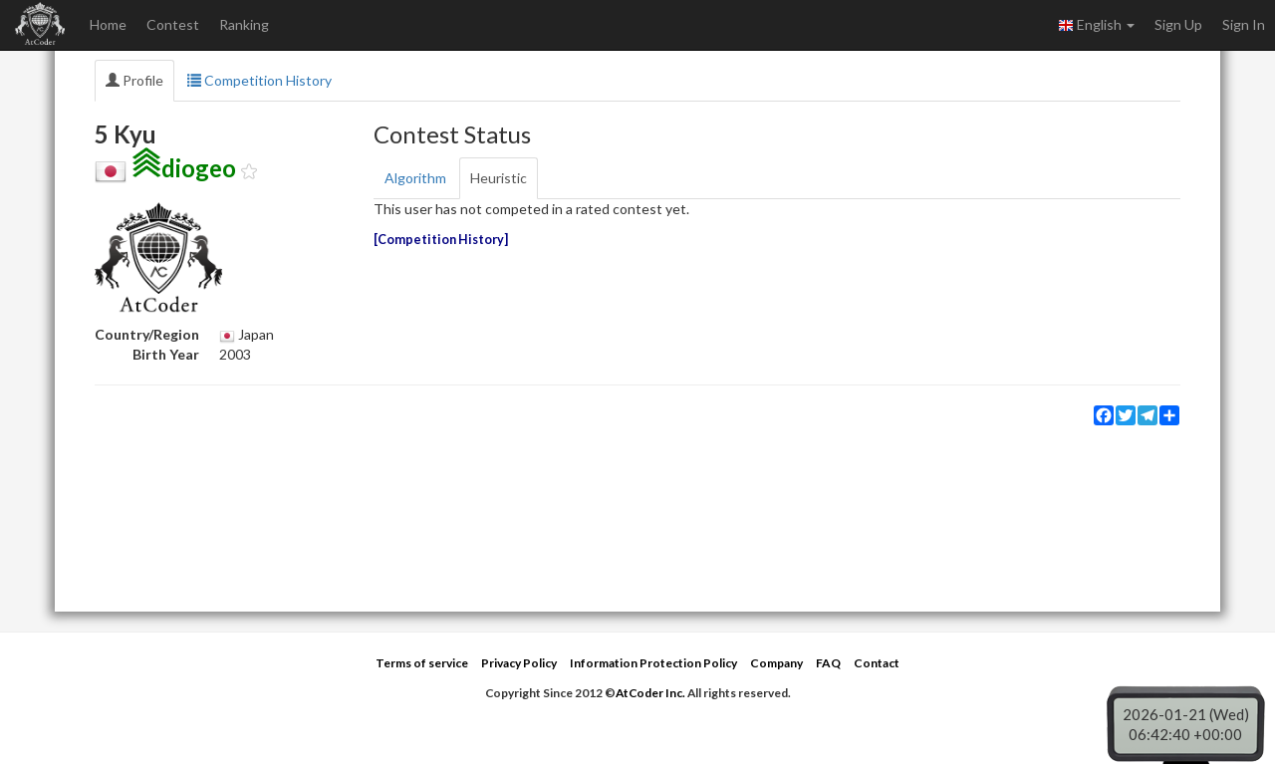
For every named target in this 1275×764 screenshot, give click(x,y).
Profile (134, 80)
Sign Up (1178, 24)
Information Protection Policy (653, 662)
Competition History (259, 80)
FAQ (828, 662)
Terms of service (422, 662)
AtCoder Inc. (650, 692)
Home (108, 24)
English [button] (1096, 25)
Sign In (1243, 24)
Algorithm (415, 177)
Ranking (244, 24)
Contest (172, 24)
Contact (876, 662)
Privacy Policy (519, 662)
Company (776, 662)
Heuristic (498, 177)
